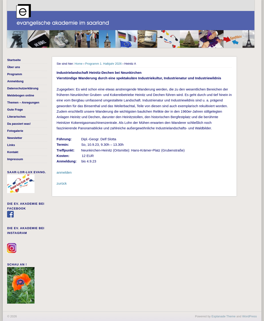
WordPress (249, 316)
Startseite (14, 60)
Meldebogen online (20, 95)
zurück (62, 183)
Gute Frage (15, 109)
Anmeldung (15, 81)
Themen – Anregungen (23, 102)
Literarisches (16, 116)
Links (11, 145)
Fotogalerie (15, 131)
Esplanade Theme (223, 316)
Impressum (15, 159)
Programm (14, 74)
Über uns (13, 67)
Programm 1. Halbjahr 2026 (103, 63)
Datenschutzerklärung (22, 88)
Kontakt (12, 152)
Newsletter (14, 138)
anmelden (64, 172)
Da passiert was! (19, 123)
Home (79, 63)
